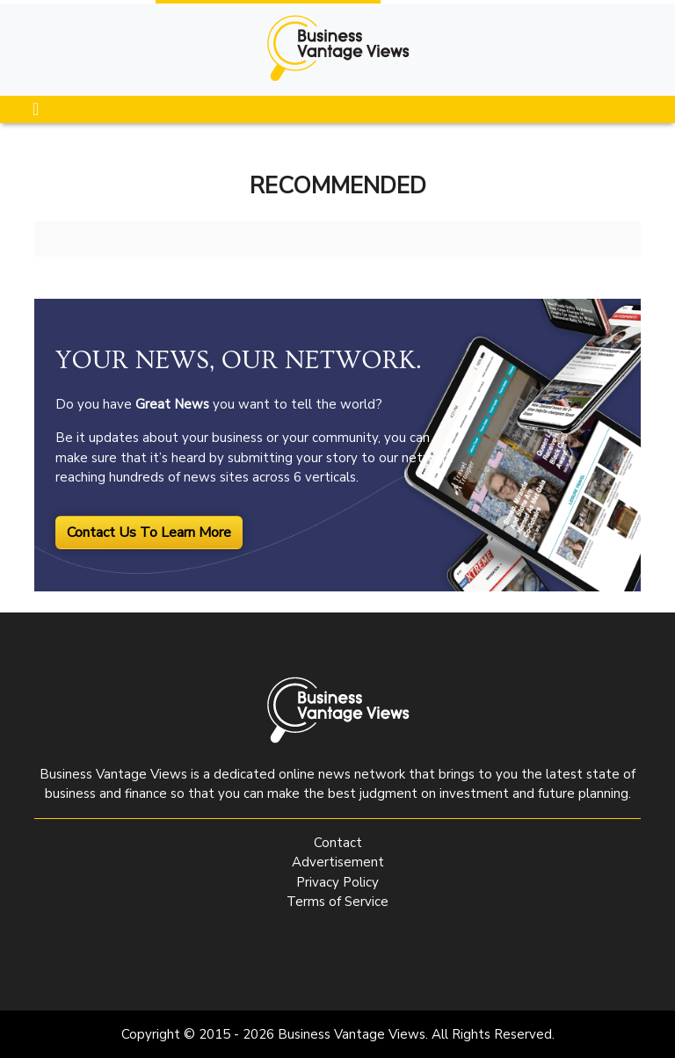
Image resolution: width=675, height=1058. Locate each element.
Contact (338, 842)
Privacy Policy (337, 882)
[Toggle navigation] (35, 109)
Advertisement (338, 862)
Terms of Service (337, 901)
